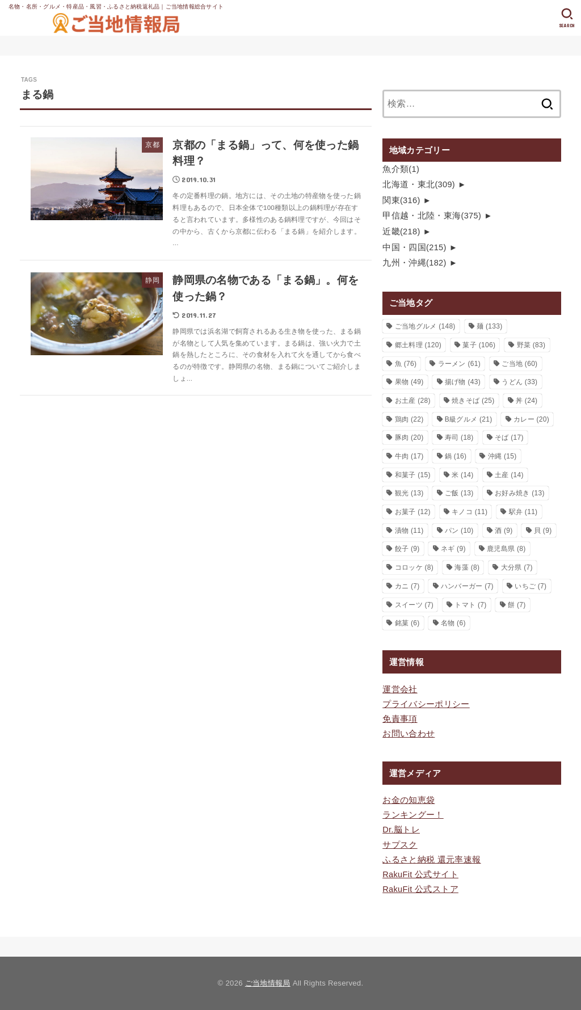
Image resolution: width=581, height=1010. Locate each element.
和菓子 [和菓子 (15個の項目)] (413, 475)
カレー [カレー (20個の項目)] (531, 419)
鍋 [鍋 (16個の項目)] (456, 456)
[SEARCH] (567, 18)
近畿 (401, 231)
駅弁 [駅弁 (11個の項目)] (523, 512)
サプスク (399, 844)
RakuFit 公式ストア (420, 889)
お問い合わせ (408, 733)
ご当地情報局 (267, 983)
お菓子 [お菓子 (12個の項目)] (413, 512)
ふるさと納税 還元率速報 (431, 859)
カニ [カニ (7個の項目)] (407, 586)
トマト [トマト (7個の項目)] (470, 605)
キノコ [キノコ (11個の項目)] (469, 512)
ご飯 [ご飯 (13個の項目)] (459, 493)
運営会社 (399, 689)
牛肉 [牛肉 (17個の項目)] (409, 456)
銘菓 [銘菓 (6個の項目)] (407, 623)
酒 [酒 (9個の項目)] (504, 531)
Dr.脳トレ (401, 829)
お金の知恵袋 (408, 800)
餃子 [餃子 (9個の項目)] (407, 549)
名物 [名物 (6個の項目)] (453, 623)
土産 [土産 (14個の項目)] (509, 475)
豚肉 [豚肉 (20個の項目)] (409, 437)
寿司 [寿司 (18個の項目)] (459, 437)
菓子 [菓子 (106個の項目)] (478, 345)
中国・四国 (414, 247)
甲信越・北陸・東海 (431, 215)
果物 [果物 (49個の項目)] (409, 382)
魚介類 (400, 169)
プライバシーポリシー (426, 704)
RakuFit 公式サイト (420, 874)
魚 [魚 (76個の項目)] (406, 364)
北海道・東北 (418, 184)
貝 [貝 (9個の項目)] (543, 531)
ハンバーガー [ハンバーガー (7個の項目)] (467, 586)
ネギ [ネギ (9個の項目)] (453, 549)
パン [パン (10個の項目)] (459, 531)
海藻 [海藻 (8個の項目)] (466, 567)
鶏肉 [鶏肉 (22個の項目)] (409, 419)
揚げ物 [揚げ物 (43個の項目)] (463, 382)
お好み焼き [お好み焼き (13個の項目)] (520, 493)
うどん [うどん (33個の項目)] (519, 382)
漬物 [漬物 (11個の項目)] (409, 531)
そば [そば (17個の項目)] (509, 437)
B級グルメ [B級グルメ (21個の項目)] (468, 419)
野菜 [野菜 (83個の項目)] (531, 345)
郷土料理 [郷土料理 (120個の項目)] (418, 345)
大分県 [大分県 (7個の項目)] (517, 567)
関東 (401, 200)
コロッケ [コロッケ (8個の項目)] (414, 567)
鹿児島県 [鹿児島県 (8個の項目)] (506, 549)
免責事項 (399, 718)
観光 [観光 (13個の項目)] (409, 493)
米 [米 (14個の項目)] (463, 475)
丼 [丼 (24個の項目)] (527, 401)
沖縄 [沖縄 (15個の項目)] (502, 456)
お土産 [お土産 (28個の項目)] (413, 401)
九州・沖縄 (414, 262)
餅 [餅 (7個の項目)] (517, 605)
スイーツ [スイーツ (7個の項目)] (414, 605)
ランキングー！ (413, 814)
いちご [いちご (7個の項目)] (530, 586)
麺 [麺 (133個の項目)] (489, 326)
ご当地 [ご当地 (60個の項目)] (519, 364)
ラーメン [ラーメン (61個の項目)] (459, 364)
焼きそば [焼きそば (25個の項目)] (473, 401)
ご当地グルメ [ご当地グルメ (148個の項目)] (425, 326)
